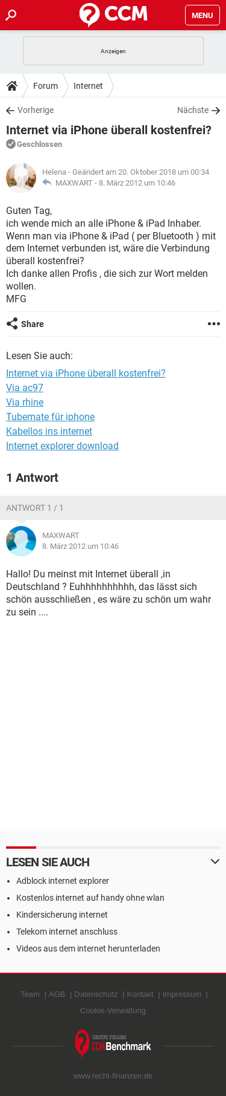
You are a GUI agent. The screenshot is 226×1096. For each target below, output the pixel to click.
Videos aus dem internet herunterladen (88, 948)
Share (32, 324)
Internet (88, 86)
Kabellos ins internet (49, 431)
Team (30, 994)
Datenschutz (96, 994)
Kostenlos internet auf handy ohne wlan (90, 898)
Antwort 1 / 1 (35, 508)
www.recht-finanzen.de (113, 1075)
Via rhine (24, 402)
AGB (57, 994)
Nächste (193, 110)
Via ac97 (24, 388)
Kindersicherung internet (62, 914)
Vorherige (35, 110)
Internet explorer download (62, 446)
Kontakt (140, 994)
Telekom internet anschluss (67, 931)
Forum (45, 86)
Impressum (182, 994)
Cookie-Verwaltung (113, 1010)
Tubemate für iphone (50, 417)
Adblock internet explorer (62, 881)
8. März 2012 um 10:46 (137, 182)
